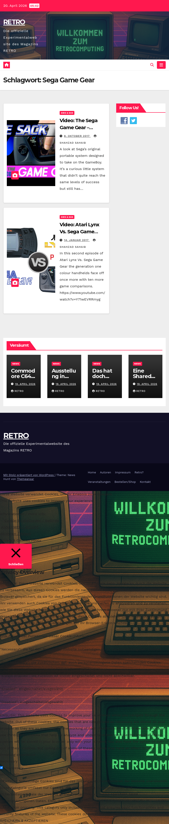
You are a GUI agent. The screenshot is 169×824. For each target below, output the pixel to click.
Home (92, 472)
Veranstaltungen (99, 482)
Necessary (14, 768)
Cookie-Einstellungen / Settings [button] (31, 520)
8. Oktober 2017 (77, 136)
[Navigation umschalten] (161, 65)
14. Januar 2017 (77, 240)
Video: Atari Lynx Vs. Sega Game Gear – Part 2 (79, 232)
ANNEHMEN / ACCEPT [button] (20, 527)
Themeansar (25, 479)
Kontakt (145, 482)
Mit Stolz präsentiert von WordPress (29, 475)
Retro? (139, 472)
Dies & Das (67, 113)
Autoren (105, 472)
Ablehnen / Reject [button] (15, 534)
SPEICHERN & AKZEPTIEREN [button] (24, 821)
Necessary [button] (9, 761)
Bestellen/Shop (125, 482)
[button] (152, 65)
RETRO (14, 22)
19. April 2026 (25, 384)
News (15, 363)
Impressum (123, 472)
